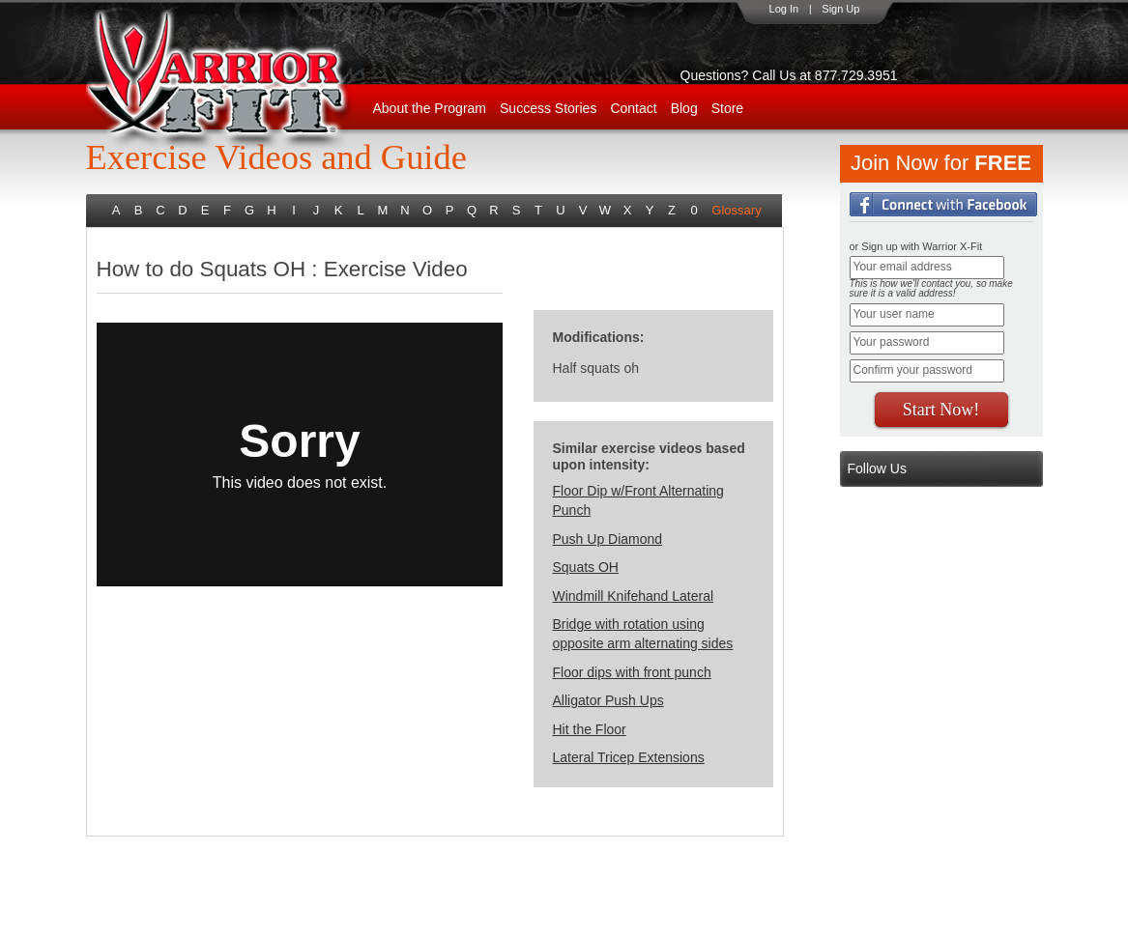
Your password (891, 342)
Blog (684, 108)
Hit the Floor (589, 729)
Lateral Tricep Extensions (629, 757)
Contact (633, 108)
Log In (784, 8)
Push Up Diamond (608, 539)
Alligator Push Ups (608, 700)
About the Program (430, 108)
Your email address (902, 266)
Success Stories (548, 108)
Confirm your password (912, 370)
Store (727, 108)
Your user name (894, 314)
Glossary (736, 210)
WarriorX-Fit (241, 80)
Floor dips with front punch (632, 672)
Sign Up (840, 8)
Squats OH (586, 567)
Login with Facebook (943, 204)
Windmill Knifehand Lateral (633, 596)
